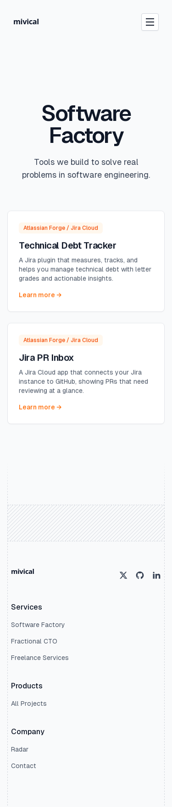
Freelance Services (40, 657)
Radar (19, 749)
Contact (23, 765)
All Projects (29, 703)
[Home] (33, 22)
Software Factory (38, 624)
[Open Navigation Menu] (150, 22)
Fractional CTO (34, 641)
